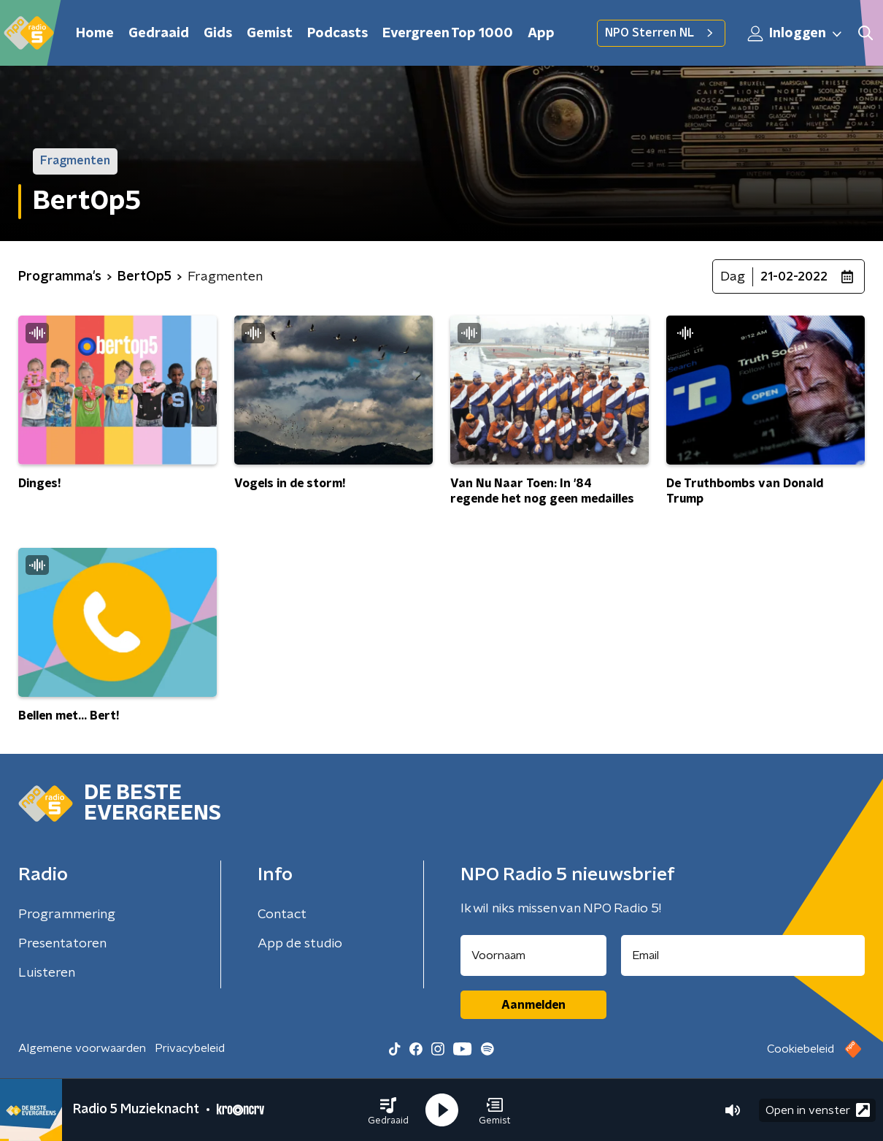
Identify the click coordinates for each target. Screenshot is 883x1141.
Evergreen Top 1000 (447, 33)
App (541, 33)
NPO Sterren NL (661, 33)
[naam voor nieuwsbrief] (533, 955)
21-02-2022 (794, 277)
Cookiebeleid (800, 1049)
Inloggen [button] (795, 34)
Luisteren (46, 973)
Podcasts (337, 33)
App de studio (300, 943)
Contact (282, 914)
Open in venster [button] (818, 1110)
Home (95, 33)
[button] (388, 1110)
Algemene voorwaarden (82, 1048)
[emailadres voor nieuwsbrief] (743, 955)
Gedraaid (158, 33)
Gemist (270, 33)
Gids (218, 33)
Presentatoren (62, 943)
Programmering (66, 914)
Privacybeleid (190, 1048)
